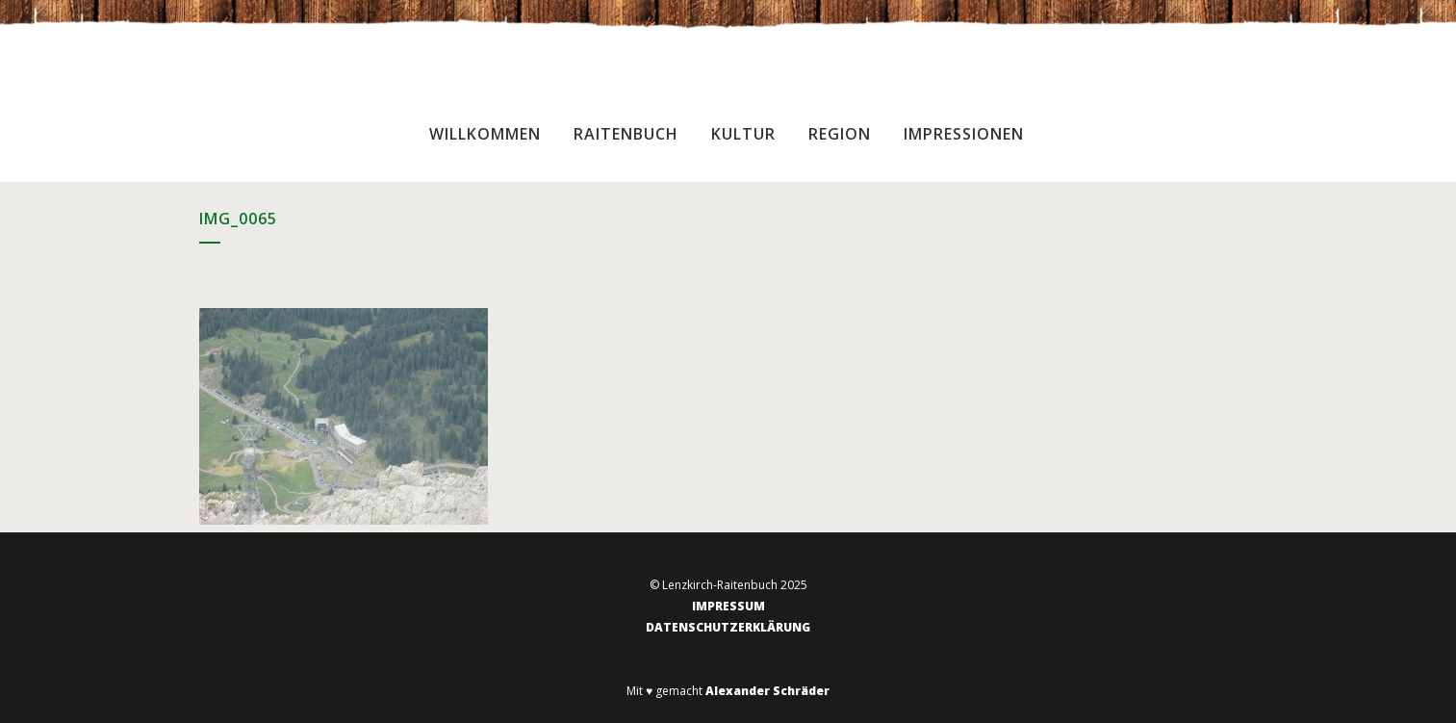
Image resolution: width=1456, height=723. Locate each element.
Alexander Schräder (767, 691)
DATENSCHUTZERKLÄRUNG (728, 627)
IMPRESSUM (728, 606)
